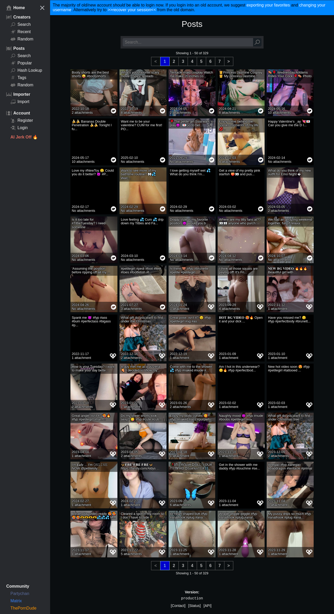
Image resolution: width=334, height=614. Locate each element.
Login (19, 127)
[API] (207, 606)
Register (21, 120)
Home (15, 7)
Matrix (16, 601)
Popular (21, 63)
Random (21, 39)
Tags (18, 77)
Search (20, 24)
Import (19, 101)
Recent (20, 31)
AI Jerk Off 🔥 (24, 137)
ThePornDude (23, 608)
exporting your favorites (268, 5)
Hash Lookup (26, 70)
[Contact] (178, 606)
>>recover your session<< (132, 10)
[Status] (194, 606)
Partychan (19, 593)
